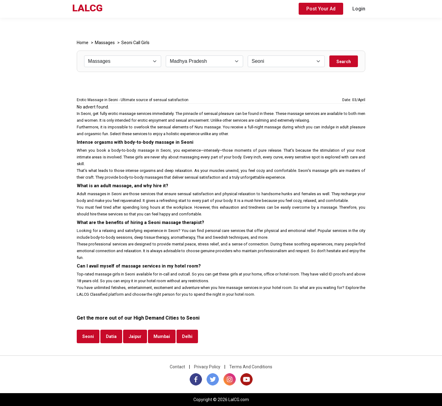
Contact (177, 366)
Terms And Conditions (250, 366)
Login (358, 9)
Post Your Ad (320, 9)
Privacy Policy (207, 366)
